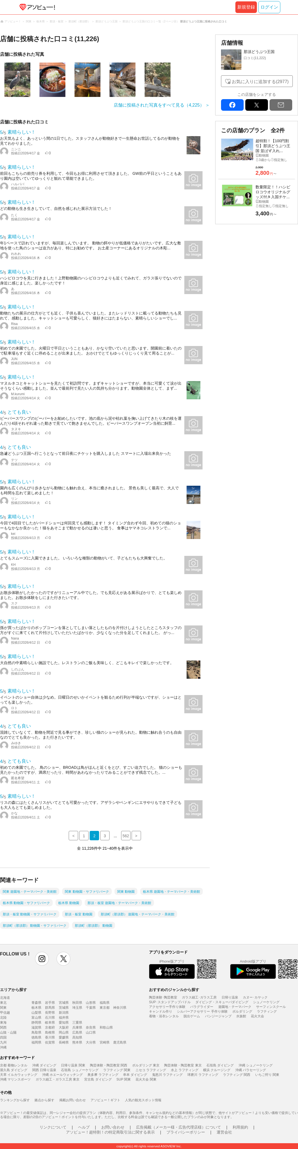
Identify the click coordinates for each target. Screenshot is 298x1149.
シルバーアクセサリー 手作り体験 (202, 1011)
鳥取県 (36, 1032)
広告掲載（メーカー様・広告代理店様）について (178, 1127)
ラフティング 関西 (236, 1075)
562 (126, 836)
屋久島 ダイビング (13, 1070)
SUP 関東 (123, 1079)
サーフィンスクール (271, 1007)
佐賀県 (50, 1042)
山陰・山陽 (8, 1032)
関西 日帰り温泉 (44, 1070)
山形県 (91, 1003)
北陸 (3, 1017)
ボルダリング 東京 (145, 1065)
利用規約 (240, 1127)
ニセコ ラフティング (150, 1070)
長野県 (50, 1013)
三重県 (77, 1022)
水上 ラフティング (184, 1070)
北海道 (5, 998)
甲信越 (5, 1013)
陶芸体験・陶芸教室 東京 (182, 1065)
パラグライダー (201, 1007)
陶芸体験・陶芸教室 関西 (108, 1065)
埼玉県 (77, 1008)
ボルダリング (242, 1011)
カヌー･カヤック (255, 997)
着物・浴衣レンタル (164, 1016)
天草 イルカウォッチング (18, 1075)
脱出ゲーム (191, 1016)
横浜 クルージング (216, 1070)
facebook (232, 105)
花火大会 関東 (145, 1079)
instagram (42, 959)
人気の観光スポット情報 (143, 1100)
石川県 (50, 1017)
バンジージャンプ (218, 1016)
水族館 (241, 1016)
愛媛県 (64, 1037)
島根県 (50, 1032)
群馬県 (50, 1008)
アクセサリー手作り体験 (167, 1007)
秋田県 (77, 1003)
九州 (3, 1042)
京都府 (50, 1027)
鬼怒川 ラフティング (167, 1075)
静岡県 (36, 1022)
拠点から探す (44, 1100)
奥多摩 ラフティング (102, 1075)
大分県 (91, 1042)
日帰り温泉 (230, 997)
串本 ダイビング (135, 1075)
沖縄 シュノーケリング (256, 1065)
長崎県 (64, 1042)
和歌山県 (106, 1027)
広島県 (77, 1032)
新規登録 (246, 7)
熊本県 (77, 1042)
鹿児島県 (119, 1042)
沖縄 (3, 1047)
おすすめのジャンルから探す (174, 989)
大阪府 (64, 1027)
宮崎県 (105, 1042)
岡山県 (64, 1032)
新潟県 (64, 1013)
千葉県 (91, 1008)
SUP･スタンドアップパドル (170, 1002)
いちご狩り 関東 (267, 1075)
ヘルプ (84, 1127)
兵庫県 (77, 1027)
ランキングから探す (15, 1100)
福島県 (105, 1003)
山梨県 (36, 1013)
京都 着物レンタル (13, 1065)
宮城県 (64, 1003)
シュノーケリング (266, 1002)
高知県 (77, 1037)
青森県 (36, 1003)
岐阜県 (50, 1022)
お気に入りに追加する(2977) (260, 81)
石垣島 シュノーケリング (79, 1070)
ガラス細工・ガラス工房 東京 (57, 1079)
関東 (3, 1008)
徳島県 (36, 1037)
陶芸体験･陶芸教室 (163, 997)
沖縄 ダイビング (44, 1065)
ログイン (269, 7)
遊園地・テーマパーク (234, 1007)
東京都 (105, 1008)
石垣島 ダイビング (220, 1065)
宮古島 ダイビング (97, 1079)
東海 (3, 1022)
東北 (3, 1003)
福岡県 (36, 1042)
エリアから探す (13, 989)
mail (281, 105)
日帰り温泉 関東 (73, 1065)
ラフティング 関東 (117, 1070)
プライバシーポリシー (185, 1132)
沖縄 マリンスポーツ (15, 1079)
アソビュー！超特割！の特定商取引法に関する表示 (110, 1132)
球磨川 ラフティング (202, 1075)
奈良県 (91, 1027)
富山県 (36, 1017)
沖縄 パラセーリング (250, 1070)
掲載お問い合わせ (72, 1100)
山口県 (91, 1032)
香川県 (50, 1037)
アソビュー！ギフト (105, 1100)
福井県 (64, 1017)
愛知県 (64, 1022)
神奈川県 (119, 1008)
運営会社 (224, 1132)
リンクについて (52, 1127)
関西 (3, 1027)
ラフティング (267, 1011)
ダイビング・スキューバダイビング (221, 1002)
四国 (3, 1037)
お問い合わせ (112, 1127)
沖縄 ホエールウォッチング (62, 1075)
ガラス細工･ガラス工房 (199, 997)
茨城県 (64, 1008)
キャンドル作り (160, 1011)
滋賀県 (36, 1027)
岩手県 (50, 1003)
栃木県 (36, 1008)
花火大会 (257, 1016)
